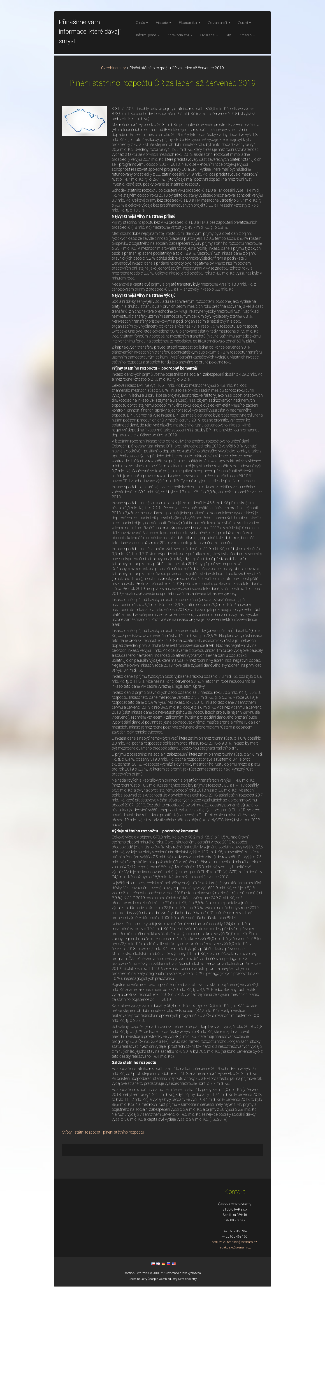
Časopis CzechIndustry (162, 1366)
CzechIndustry (113, 155)
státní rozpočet (87, 1220)
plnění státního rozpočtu (123, 1220)
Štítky (67, 1220)
